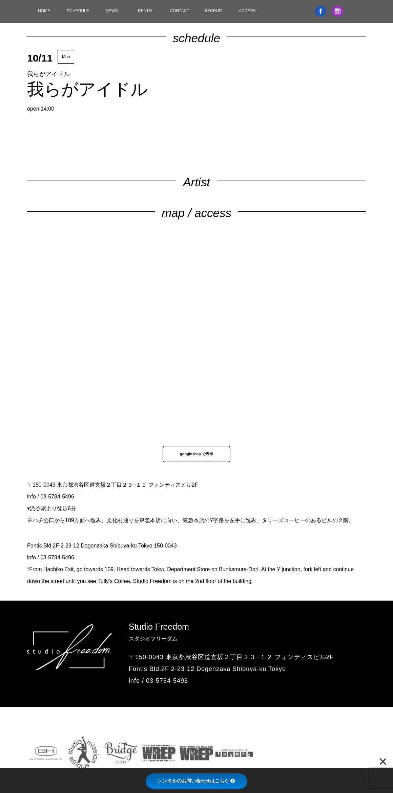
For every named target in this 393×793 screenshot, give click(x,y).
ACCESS (247, 10)
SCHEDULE (78, 10)
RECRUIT (213, 10)
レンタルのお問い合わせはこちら (196, 781)
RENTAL (145, 10)
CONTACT (179, 10)
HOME (44, 10)
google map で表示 (196, 454)
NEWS (112, 10)
